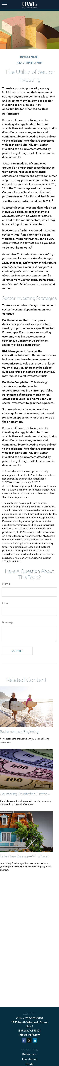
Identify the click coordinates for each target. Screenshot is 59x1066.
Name (6, 584)
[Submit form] (17, 651)
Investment (29, 1059)
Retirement (29, 1054)
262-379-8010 (34, 1018)
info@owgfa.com (29, 1035)
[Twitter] (29, 1040)
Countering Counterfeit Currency (24, 794)
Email (5, 603)
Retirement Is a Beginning (19, 731)
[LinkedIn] (35, 1040)
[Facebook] (24, 1040)
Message (7, 622)
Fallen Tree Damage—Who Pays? (24, 856)
